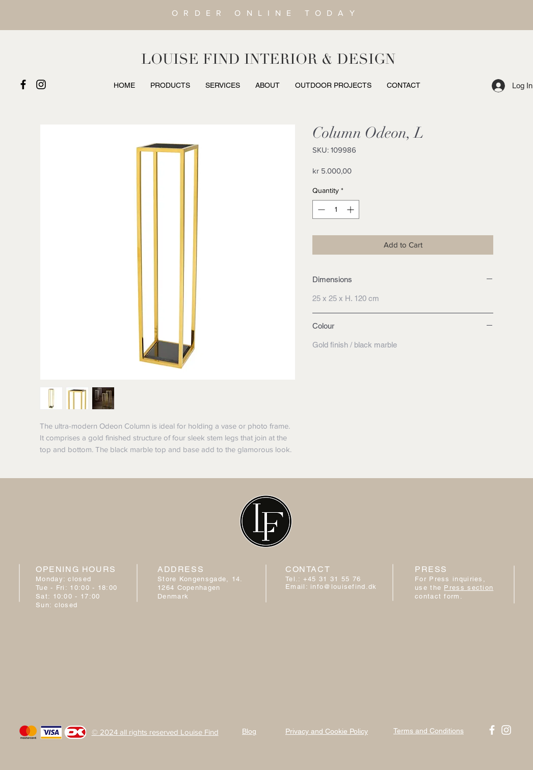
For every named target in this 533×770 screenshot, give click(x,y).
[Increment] (351, 209)
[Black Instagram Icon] (41, 84)
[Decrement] (320, 209)
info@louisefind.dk (343, 586)
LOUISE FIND (190, 59)
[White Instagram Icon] (506, 730)
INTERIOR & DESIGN (319, 59)
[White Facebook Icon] (492, 730)
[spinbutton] (336, 209)
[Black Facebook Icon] (23, 84)
